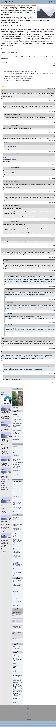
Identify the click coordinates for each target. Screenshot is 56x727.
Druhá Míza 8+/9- (5, 487)
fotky (28, 713)
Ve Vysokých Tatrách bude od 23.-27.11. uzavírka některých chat (18, 78)
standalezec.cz (4, 540)
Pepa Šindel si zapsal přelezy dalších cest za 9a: (17, 535)
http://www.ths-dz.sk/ (17, 241)
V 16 (2, 504)
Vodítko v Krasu (16, 605)
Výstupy (15, 598)
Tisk (53, 65)
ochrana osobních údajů (28, 717)
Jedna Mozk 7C (4, 481)
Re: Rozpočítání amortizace (16, 447)
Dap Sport (3, 524)
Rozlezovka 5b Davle (16, 436)
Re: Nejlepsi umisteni (17, 484)
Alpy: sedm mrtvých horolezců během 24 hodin (17, 547)
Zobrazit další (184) (6, 83)
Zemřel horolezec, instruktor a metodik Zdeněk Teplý (17, 556)
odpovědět (52, 100)
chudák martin (16, 464)
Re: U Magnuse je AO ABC (17, 451)
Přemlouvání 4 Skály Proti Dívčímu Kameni (17, 426)
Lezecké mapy (16, 648)
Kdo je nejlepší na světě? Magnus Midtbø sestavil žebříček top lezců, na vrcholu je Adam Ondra (17, 563)
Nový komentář (51, 88)
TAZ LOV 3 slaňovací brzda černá (17, 590)
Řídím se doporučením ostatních (16, 633)
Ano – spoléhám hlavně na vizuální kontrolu (17, 621)
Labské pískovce (16, 697)
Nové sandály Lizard (17, 603)
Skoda (14, 511)
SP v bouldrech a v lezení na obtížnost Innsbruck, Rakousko (17, 529)
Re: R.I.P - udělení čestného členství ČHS (17, 498)
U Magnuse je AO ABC (17, 456)
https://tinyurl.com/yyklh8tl (10, 146)
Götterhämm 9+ (4, 493)
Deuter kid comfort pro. (17, 595)
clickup (20, 462)
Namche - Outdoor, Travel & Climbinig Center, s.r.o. (5, 529)
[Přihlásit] (51, 2)
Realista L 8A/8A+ (5, 489)
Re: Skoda (15, 493)
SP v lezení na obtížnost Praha (16, 552)
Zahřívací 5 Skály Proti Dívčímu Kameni (16, 421)
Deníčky (3, 469)
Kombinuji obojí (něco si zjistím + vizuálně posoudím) (17, 627)
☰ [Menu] (3, 2)
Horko (14, 483)
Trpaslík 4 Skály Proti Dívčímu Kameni (17, 424)
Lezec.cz (9, 2)
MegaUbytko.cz (16, 662)
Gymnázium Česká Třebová (5, 511)
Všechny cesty (16, 413)
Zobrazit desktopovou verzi (28, 725)
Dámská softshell (17, 601)
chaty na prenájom (17, 680)
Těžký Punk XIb (4, 491)
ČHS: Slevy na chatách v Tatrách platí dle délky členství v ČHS (18, 80)
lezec (28, 705)
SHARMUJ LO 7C (5, 479)
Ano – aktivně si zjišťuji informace (16, 615)
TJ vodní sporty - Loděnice (4, 506)
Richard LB (2, 346)
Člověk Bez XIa (4, 477)
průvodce (28, 711)
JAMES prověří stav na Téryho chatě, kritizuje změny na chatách (18, 71)
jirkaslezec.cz (4, 543)
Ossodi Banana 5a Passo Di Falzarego (17, 431)
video (28, 714)
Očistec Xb (3, 483)
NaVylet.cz (19, 682)
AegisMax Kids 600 (17, 593)
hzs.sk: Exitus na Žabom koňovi (10, 52)
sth (1, 62)
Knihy (2, 407)
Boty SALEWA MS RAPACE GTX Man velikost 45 (17, 586)
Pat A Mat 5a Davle (16, 439)
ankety (28, 708)
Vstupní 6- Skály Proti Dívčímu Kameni (17, 428)
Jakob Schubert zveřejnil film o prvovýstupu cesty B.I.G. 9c (17, 571)
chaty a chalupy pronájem (16, 666)
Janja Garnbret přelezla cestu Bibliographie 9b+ (16, 519)
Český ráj (20, 691)
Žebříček (3, 434)
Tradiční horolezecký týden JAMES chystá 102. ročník (16, 73)
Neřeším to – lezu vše (16, 638)
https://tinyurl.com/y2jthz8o (10, 149)
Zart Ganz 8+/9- (4, 494)
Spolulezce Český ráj (17, 600)
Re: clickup (15, 462)
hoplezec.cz (4, 551)
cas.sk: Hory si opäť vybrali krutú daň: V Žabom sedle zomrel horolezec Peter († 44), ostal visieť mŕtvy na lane (27, 57)
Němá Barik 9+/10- (5, 485)
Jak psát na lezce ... (17, 646)
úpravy (4, 62)
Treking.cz (15, 654)
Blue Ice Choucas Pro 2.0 (17, 581)
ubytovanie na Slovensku (16, 673)
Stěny (2, 499)
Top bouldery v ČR (17, 418)
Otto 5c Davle (15, 438)
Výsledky (3, 457)
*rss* (28, 716)
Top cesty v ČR (16, 416)
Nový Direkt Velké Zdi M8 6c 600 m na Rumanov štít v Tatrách (18, 76)
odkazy (28, 710)
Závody (2, 422)
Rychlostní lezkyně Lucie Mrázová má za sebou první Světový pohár (17, 541)
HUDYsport (3, 521)
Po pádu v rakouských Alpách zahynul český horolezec (18, 524)
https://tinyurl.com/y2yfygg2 (9, 159)
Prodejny (3, 516)
